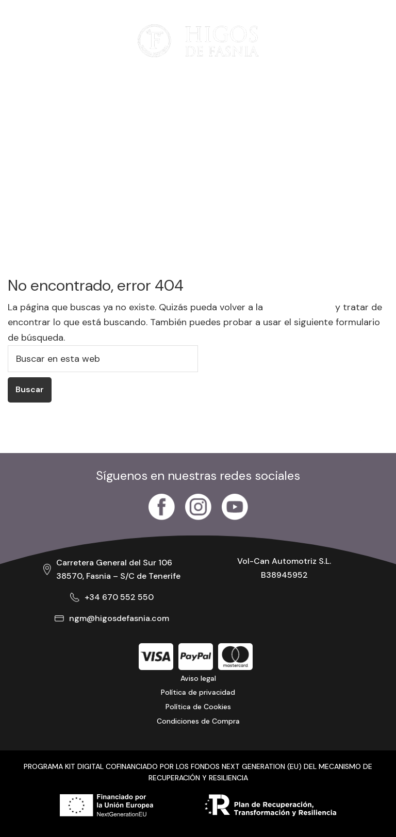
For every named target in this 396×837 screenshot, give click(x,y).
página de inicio (299, 307)
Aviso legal (198, 678)
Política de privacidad (198, 692)
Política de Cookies (198, 706)
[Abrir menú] (23, 40)
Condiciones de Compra (198, 721)
